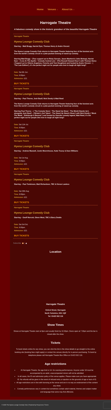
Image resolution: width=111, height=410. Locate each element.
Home (40, 9)
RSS (23, 243)
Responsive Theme (42, 405)
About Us (68, 9)
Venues (53, 9)
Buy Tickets (21, 83)
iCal (26, 243)
